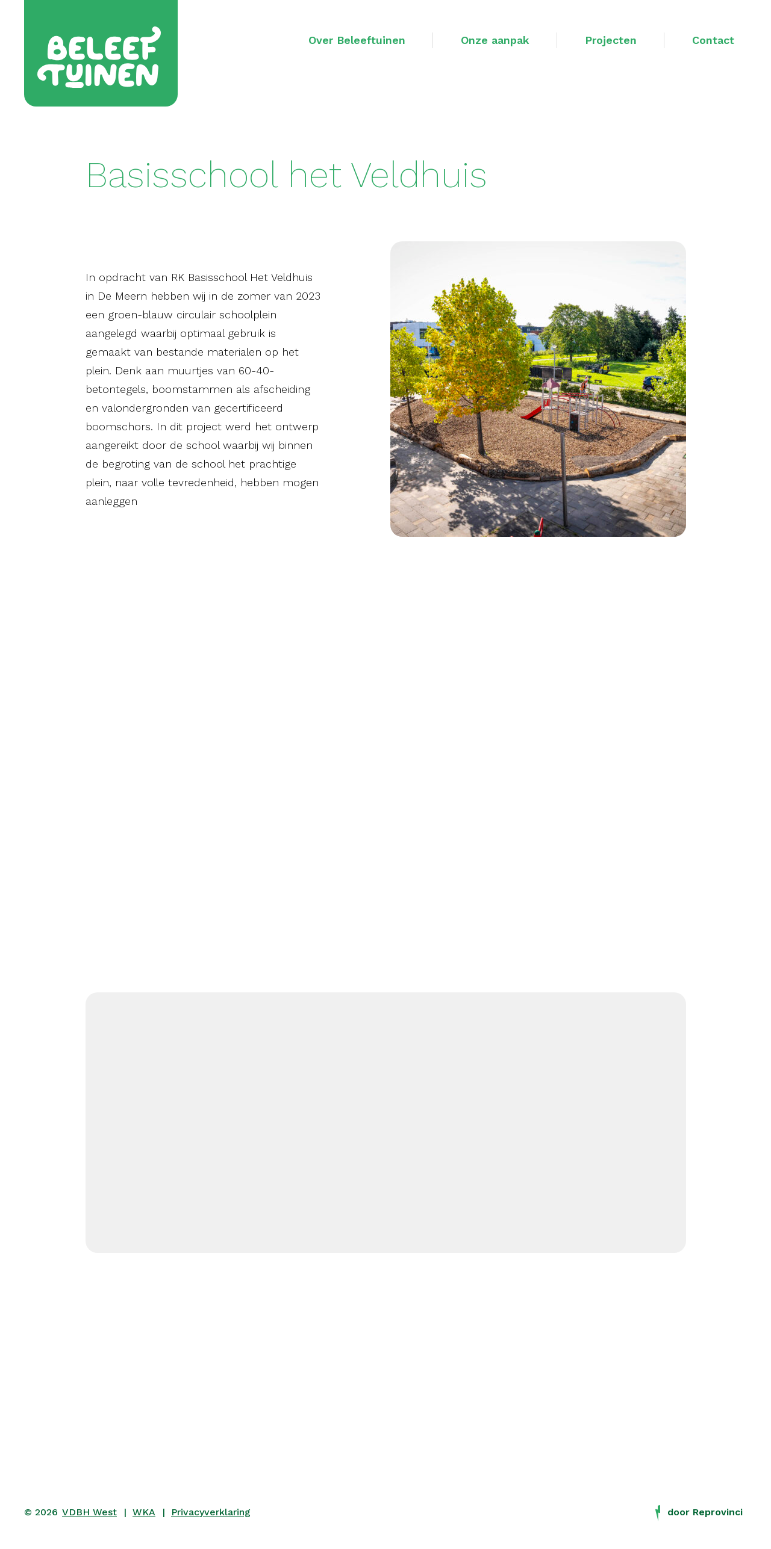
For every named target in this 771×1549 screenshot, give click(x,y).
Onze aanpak (495, 40)
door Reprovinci (699, 1512)
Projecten (611, 40)
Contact (713, 40)
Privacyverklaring (211, 1512)
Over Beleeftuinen (356, 40)
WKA (144, 1512)
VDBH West (89, 1512)
